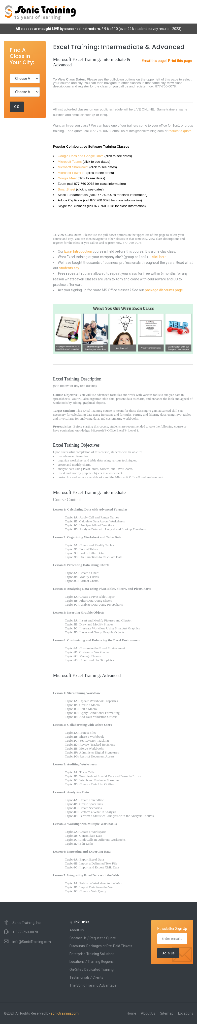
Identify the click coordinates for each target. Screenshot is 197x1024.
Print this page (180, 61)
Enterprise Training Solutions (91, 954)
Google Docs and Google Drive (80, 156)
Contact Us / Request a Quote (92, 938)
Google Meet (67, 178)
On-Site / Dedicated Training (91, 969)
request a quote (180, 131)
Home (131, 1013)
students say (69, 268)
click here (159, 257)
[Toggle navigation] (189, 12)
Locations (185, 1013)
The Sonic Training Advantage (93, 985)
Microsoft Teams (70, 161)
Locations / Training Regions (91, 962)
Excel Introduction (78, 251)
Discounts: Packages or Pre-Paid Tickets (100, 946)
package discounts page (164, 290)
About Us (76, 930)
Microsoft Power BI (72, 173)
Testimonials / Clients (86, 977)
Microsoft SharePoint (73, 167)
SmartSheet (66, 189)
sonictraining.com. (65, 1013)
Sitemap (166, 1013)
